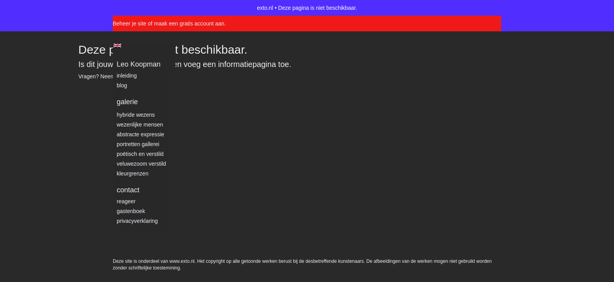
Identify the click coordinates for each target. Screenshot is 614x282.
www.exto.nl (182, 93)
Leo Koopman (139, 64)
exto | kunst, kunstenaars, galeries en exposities (135, 8)
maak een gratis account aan (189, 23)
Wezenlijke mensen (140, 124)
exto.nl (265, 8)
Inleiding (127, 75)
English (117, 45)
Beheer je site (129, 23)
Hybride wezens (136, 115)
